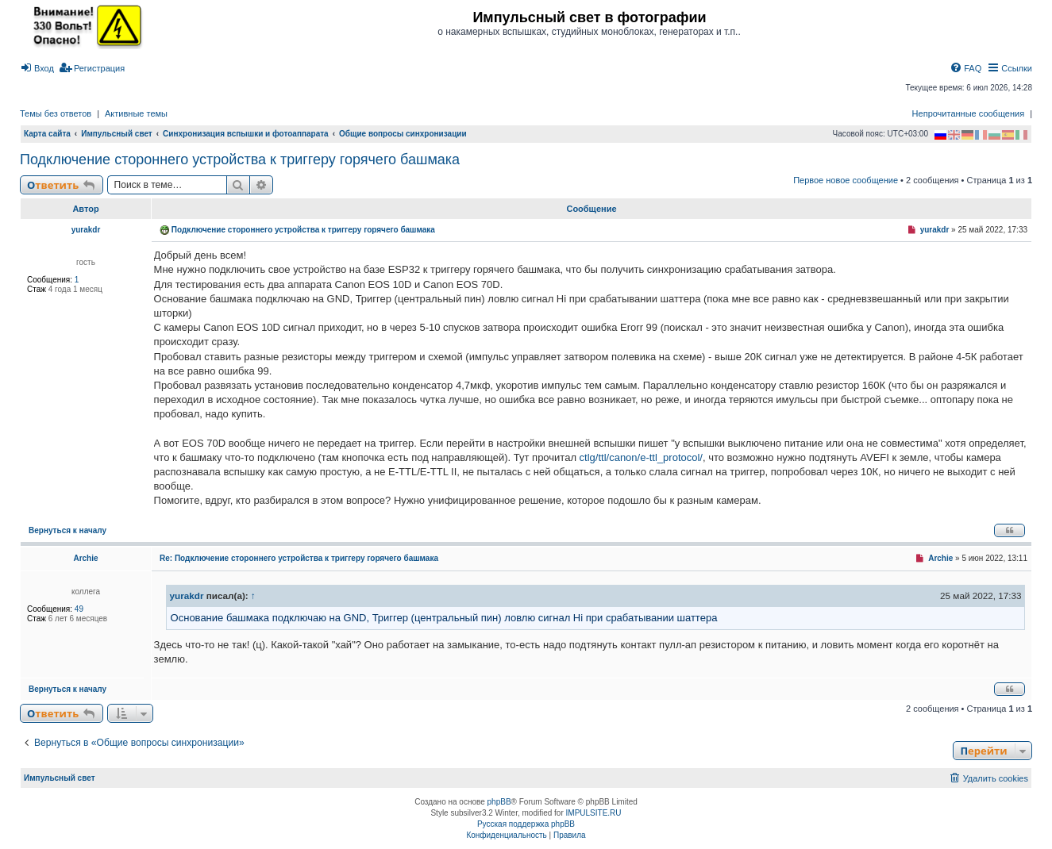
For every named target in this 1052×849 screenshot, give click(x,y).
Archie (85, 558)
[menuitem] (37, 68)
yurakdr (86, 229)
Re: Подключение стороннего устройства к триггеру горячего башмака (299, 558)
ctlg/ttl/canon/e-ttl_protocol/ (641, 457)
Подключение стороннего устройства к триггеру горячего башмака (240, 159)
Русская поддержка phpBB (526, 824)
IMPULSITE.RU (594, 813)
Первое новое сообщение (845, 180)
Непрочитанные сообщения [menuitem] (968, 113)
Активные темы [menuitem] (136, 113)
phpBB (499, 801)
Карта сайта (47, 133)
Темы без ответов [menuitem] (55, 113)
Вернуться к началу (67, 530)
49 (79, 609)
